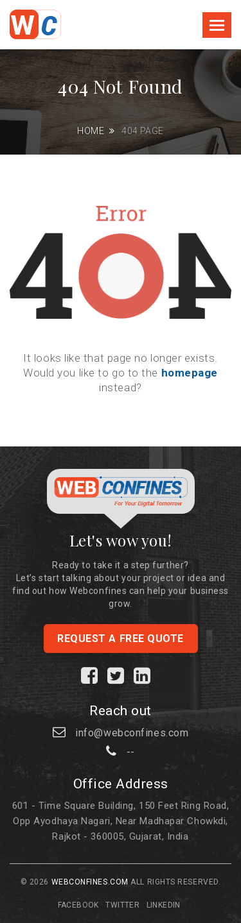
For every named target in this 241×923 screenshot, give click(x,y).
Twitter (122, 905)
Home (90, 131)
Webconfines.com (90, 881)
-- (131, 752)
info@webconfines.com (131, 733)
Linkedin (164, 905)
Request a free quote (120, 638)
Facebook (78, 905)
